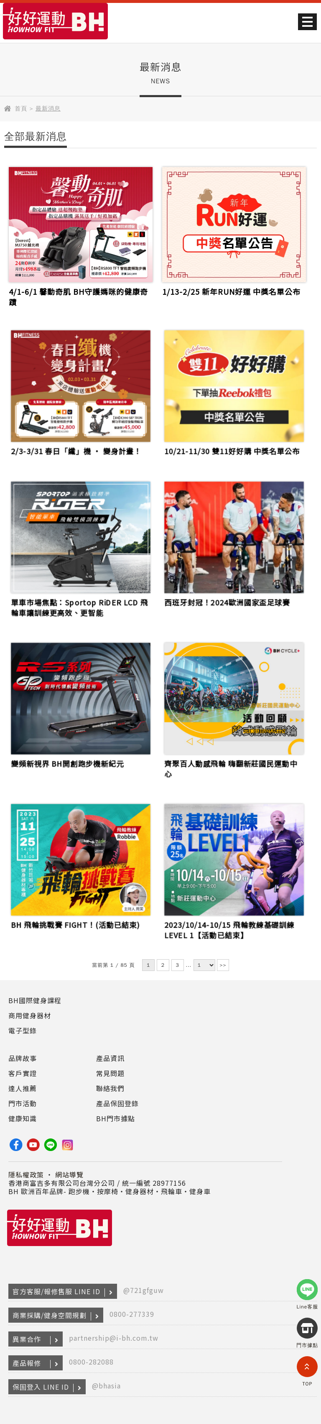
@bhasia (106, 1385)
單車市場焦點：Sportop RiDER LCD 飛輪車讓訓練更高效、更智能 (80, 606)
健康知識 (22, 1118)
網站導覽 (69, 1174)
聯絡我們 (110, 1088)
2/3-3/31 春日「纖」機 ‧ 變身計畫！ (76, 450)
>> (222, 965)
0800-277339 (132, 1314)
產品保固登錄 (117, 1103)
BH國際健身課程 (34, 1000)
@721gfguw (143, 1290)
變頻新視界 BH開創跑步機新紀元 (68, 763)
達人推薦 (22, 1088)
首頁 (21, 108)
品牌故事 (22, 1058)
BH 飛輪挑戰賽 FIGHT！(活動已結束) (76, 924)
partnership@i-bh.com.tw (113, 1338)
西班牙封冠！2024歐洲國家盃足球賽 (227, 601)
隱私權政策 (26, 1174)
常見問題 (110, 1073)
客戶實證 (22, 1073)
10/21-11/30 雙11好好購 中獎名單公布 (232, 450)
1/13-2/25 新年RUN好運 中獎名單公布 (231, 291)
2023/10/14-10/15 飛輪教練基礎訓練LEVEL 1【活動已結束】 (229, 929)
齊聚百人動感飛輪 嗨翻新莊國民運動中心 (231, 768)
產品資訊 (110, 1058)
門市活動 (22, 1103)
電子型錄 (22, 1030)
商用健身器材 (29, 1015)
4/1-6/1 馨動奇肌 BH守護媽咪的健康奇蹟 (78, 296)
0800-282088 (91, 1362)
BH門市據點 (115, 1118)
